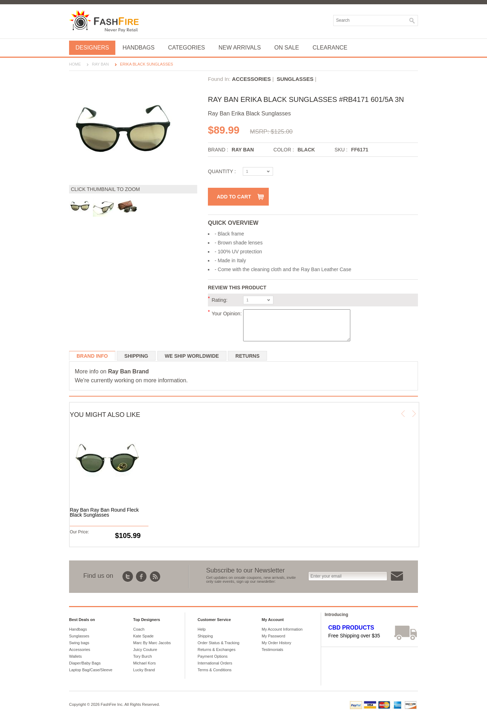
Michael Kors (144, 663)
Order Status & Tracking (218, 643)
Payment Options (212, 656)
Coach (139, 629)
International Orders (215, 663)
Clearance (330, 48)
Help (202, 629)
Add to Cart (234, 197)
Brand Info (92, 356)
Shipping (136, 356)
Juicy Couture (145, 649)
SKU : (341, 149)
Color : (283, 149)
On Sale (286, 48)
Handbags (138, 48)
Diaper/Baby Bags (85, 663)
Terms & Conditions (214, 670)
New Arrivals (240, 48)
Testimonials (272, 649)
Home (75, 64)
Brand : (218, 149)
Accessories (251, 79)
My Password (273, 636)
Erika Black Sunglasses (146, 64)
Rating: (219, 300)
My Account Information (282, 629)
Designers (92, 48)
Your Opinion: (226, 313)
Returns (247, 356)
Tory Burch (142, 656)
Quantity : (222, 171)
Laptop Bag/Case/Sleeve (90, 670)
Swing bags (79, 643)
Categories (186, 48)
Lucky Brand (144, 670)
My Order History (276, 643)
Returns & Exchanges (216, 649)
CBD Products (351, 628)
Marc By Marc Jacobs (152, 643)
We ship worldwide (192, 356)
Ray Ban (100, 64)
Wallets (75, 656)
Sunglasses (295, 79)
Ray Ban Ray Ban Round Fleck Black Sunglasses (104, 512)
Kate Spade (143, 636)
